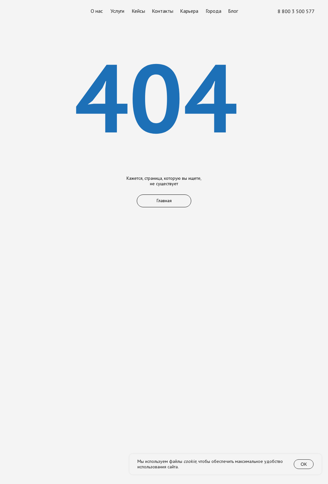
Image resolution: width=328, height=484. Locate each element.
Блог (233, 11)
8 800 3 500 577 (296, 11)
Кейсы (138, 11)
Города (213, 11)
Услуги (117, 11)
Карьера (189, 11)
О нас (97, 11)
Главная (164, 200)
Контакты (162, 11)
